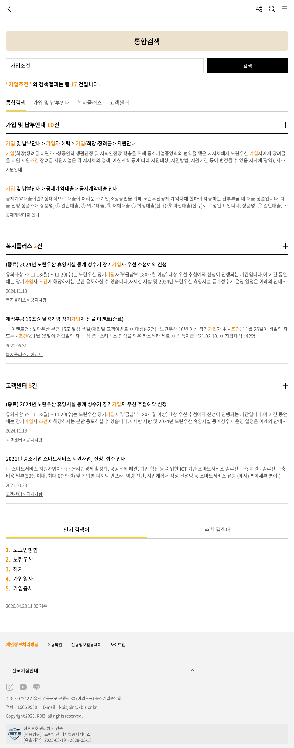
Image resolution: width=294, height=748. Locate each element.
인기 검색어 (77, 530)
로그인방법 (25, 550)
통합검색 (16, 102)
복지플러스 (89, 102)
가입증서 (23, 588)
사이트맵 (117, 644)
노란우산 (23, 559)
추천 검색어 (218, 530)
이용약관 (54, 644)
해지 (18, 569)
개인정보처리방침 (22, 644)
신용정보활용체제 (86, 644)
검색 (247, 65)
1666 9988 (27, 707)
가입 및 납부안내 (51, 102)
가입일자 (23, 579)
